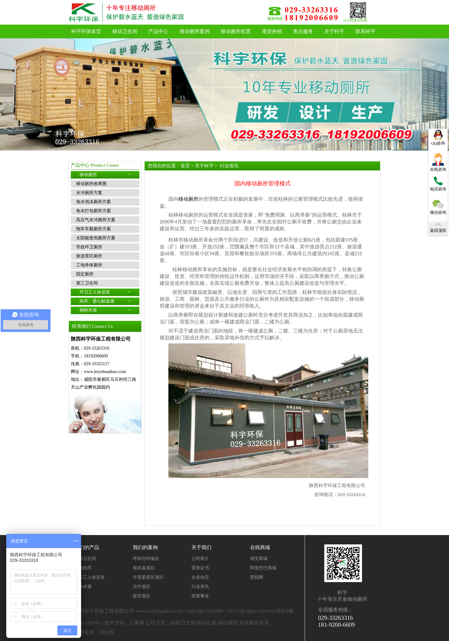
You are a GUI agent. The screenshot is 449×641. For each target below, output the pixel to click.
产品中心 (158, 31)
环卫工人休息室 (105, 291)
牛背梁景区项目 (148, 577)
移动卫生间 (124, 31)
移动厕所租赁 (236, 31)
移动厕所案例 (195, 31)
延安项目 (141, 596)
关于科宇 (334, 31)
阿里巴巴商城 (263, 568)
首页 (185, 165)
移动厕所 (105, 174)
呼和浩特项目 (146, 558)
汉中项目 (141, 586)
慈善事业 (200, 596)
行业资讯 (229, 165)
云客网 (136, 622)
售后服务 (303, 31)
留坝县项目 (144, 568)
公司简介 (200, 558)
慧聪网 (256, 577)
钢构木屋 (105, 310)
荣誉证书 (200, 568)
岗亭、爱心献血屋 (105, 301)
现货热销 (272, 31)
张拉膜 (106, 632)
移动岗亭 (83, 568)
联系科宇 (365, 31)
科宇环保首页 (86, 31)
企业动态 (200, 577)
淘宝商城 (259, 558)
